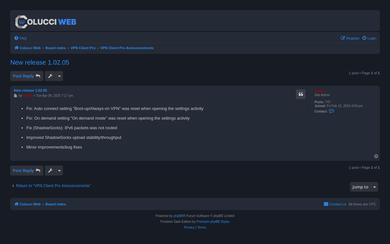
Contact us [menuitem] (335, 204)
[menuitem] (20, 38)
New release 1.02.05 (39, 62)
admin (319, 91)
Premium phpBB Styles (213, 221)
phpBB (178, 216)
